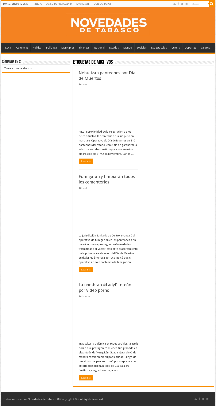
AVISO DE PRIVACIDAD (59, 3)
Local (8, 47)
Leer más (85, 161)
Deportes (190, 47)
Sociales (142, 47)
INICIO (38, 3)
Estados (114, 47)
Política (37, 47)
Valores (205, 47)
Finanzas (84, 47)
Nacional (99, 47)
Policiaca (51, 47)
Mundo (127, 47)
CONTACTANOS (103, 3)
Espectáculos (159, 47)
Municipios (67, 47)
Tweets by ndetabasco (18, 68)
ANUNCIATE (82, 3)
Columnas (22, 47)
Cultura (175, 47)
